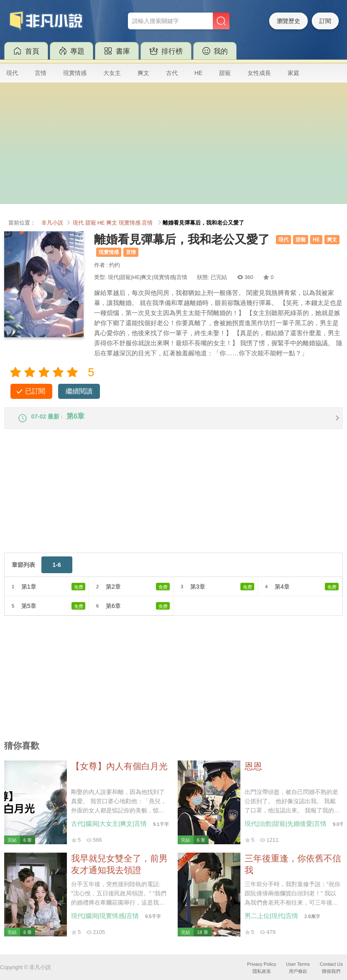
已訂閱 (35, 391)
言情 (40, 73)
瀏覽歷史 (288, 21)
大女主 (112, 73)
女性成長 (259, 73)
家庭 (293, 73)
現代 (12, 73)
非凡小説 (52, 223)
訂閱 (325, 21)
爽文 (143, 73)
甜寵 (225, 73)
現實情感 (75, 73)
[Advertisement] (173, 145)
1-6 (57, 570)
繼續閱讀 (79, 391)
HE (198, 73)
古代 (172, 73)
